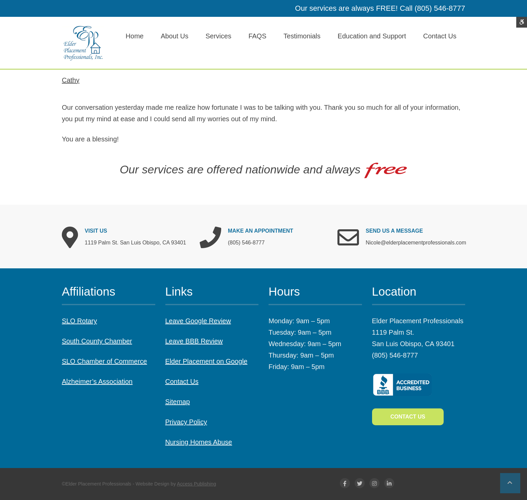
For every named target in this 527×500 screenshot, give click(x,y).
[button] (510, 483)
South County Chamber (97, 341)
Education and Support (372, 36)
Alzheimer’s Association (97, 381)
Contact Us (439, 36)
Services (218, 36)
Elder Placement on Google (206, 361)
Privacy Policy (186, 422)
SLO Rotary (79, 321)
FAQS (257, 36)
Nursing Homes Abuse (198, 442)
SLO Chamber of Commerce (104, 361)
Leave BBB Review (194, 341)
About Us (174, 36)
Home (135, 36)
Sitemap (177, 401)
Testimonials (302, 36)
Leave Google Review (198, 321)
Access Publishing (196, 484)
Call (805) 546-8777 (432, 8)
